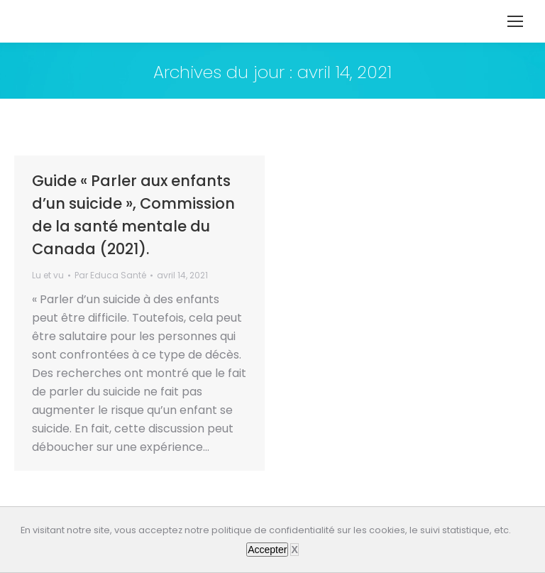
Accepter (267, 549)
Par (110, 275)
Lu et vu (48, 275)
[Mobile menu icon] (515, 21)
